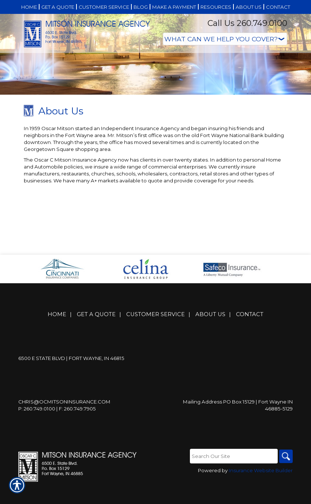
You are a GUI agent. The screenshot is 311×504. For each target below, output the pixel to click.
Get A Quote (96, 333)
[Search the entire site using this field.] (232, 475)
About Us (210, 333)
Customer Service (155, 333)
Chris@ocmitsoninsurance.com (64, 421)
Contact (249, 333)
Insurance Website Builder (261, 490)
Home (57, 333)
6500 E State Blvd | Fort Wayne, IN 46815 (71, 377)
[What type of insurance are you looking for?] (225, 39)
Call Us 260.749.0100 (247, 23)
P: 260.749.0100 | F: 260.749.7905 (57, 428)
